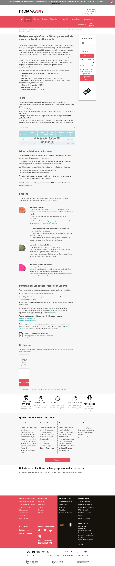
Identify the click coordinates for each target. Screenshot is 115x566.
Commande (63, 507)
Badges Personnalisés (26, 501)
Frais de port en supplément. (86, 72)
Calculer (87, 55)
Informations (87, 19)
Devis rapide (63, 504)
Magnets (36, 19)
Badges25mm (24, 29)
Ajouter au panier (87, 77)
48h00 (80, 544)
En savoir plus (56, 3)
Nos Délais (62, 510)
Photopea (52, 312)
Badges (27, 19)
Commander (82, 25)
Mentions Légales (84, 518)
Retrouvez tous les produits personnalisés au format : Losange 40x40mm (43, 389)
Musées (40, 513)
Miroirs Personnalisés (26, 507)
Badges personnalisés (83, 529)
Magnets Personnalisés (27, 504)
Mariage (41, 501)
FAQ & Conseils (83, 510)
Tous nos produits (84, 501)
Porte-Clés (65, 19)
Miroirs (44, 19)
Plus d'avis (57, 460)
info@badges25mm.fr (88, 14)
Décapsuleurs (54, 19)
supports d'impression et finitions (44, 223)
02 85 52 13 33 (91, 11)
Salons (40, 507)
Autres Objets (76, 19)
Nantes (82, 537)
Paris (91, 539)
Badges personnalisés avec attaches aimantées (52, 29)
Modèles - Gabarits (65, 501)
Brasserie (41, 504)
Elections (41, 510)
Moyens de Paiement (66, 513)
